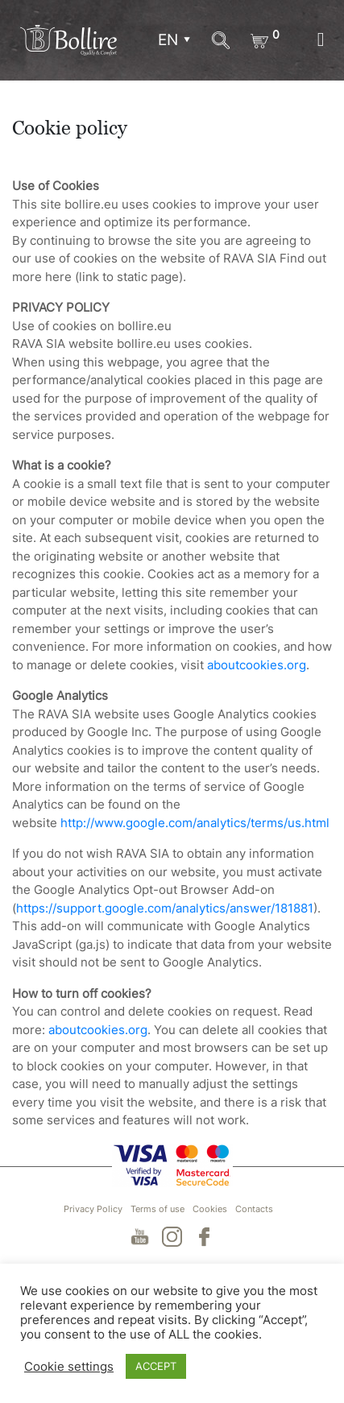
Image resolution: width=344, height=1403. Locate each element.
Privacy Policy (93, 1209)
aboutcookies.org (256, 665)
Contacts (254, 1209)
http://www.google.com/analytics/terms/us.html (194, 822)
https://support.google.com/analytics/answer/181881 (164, 908)
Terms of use (157, 1209)
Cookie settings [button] (69, 1367)
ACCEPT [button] (155, 1366)
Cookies (210, 1209)
